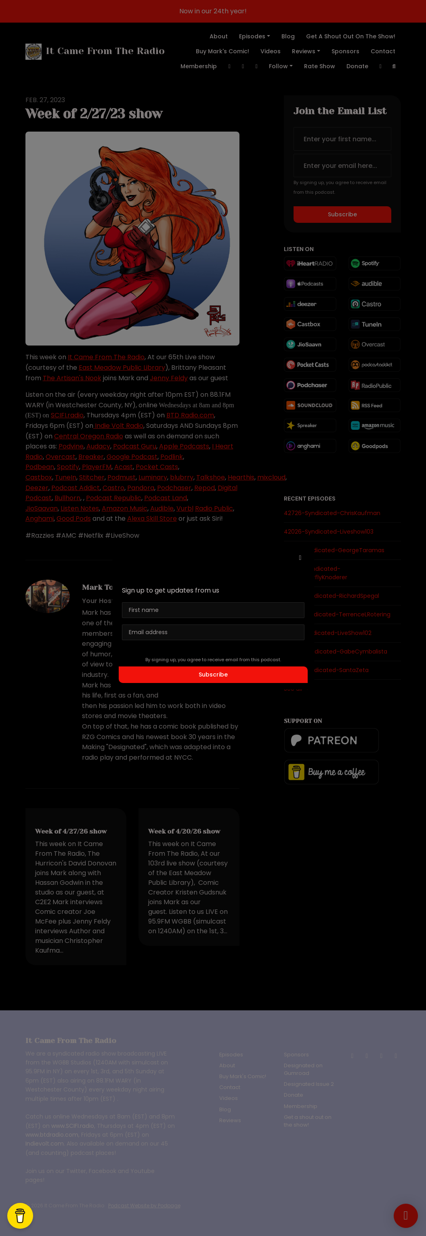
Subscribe (213, 674)
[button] (300, 558)
